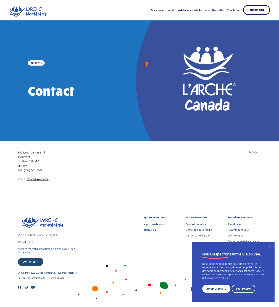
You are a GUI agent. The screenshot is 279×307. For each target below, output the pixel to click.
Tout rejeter (243, 288)
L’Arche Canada (56, 278)
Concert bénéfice (196, 224)
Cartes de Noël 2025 (197, 235)
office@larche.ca (38, 179)
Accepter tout (214, 288)
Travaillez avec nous (241, 217)
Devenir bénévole (238, 229)
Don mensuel (235, 235)
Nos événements (196, 217)
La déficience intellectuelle (193, 10)
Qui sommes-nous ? (163, 10)
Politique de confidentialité (31, 278)
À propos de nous (154, 224)
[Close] (19, 287)
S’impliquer (234, 10)
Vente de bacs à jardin (199, 229)
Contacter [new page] (29, 261)
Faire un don (256, 9)
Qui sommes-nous (155, 217)
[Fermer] (270, 246)
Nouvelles (218, 10)
